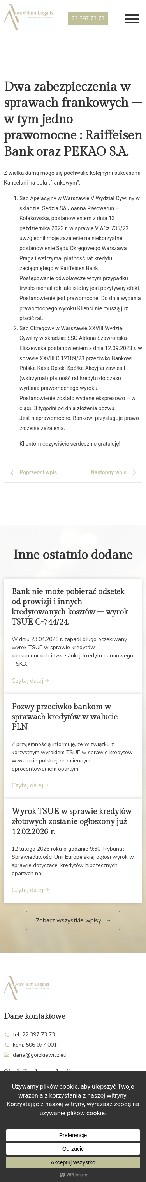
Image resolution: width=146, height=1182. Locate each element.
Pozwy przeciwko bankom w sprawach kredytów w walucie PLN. (65, 717)
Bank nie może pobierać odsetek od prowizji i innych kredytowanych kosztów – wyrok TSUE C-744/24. (70, 607)
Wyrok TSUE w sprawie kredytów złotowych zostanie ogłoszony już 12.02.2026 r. (72, 822)
